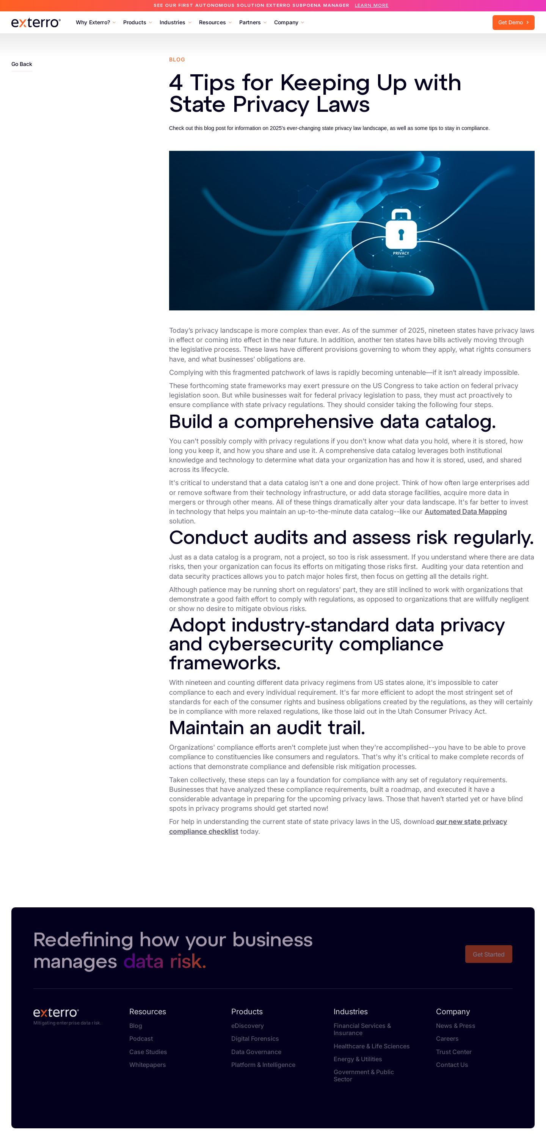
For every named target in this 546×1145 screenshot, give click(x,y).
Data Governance (256, 1052)
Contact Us (452, 1064)
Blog (135, 1025)
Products (247, 1011)
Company (453, 1011)
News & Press (455, 1025)
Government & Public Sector (364, 1075)
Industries (351, 1011)
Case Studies (148, 1052)
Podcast (141, 1038)
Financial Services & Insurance (362, 1029)
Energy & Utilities (358, 1059)
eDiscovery (247, 1025)
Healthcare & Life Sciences (372, 1046)
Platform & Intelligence (263, 1064)
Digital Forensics (255, 1038)
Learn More (372, 5)
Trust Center (454, 1052)
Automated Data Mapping (466, 511)
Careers (447, 1038)
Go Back (21, 64)
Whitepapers (147, 1064)
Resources (147, 1011)
